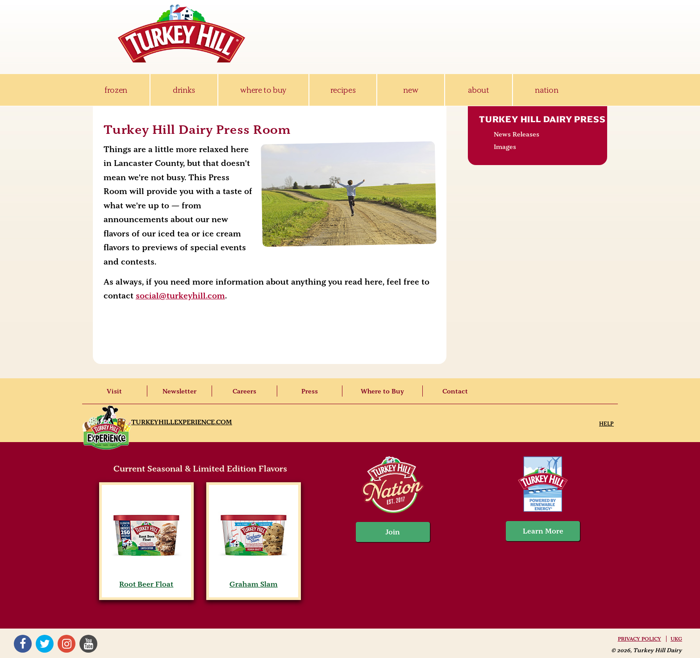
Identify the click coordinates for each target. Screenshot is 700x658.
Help (606, 423)
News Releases (516, 134)
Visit (114, 391)
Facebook (23, 644)
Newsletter (179, 391)
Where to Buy (382, 391)
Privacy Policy (639, 639)
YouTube (88, 644)
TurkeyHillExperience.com (181, 422)
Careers (244, 391)
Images (505, 147)
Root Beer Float (146, 579)
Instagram (66, 644)
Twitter (45, 644)
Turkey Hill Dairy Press (542, 119)
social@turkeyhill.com (180, 296)
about (478, 90)
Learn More (543, 531)
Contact (455, 391)
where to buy (263, 90)
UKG (676, 639)
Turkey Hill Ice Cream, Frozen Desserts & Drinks (182, 33)
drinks (184, 90)
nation (546, 90)
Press (309, 391)
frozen (115, 90)
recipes (343, 90)
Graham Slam (253, 579)
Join (393, 532)
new (410, 90)
